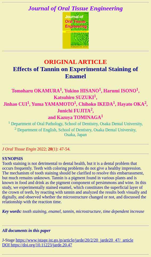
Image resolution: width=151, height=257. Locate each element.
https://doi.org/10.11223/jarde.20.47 (41, 245)
